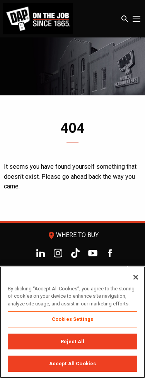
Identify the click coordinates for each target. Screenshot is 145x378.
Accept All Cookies (72, 363)
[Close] (135, 277)
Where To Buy (73, 235)
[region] (72, 322)
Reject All (72, 341)
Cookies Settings (72, 319)
